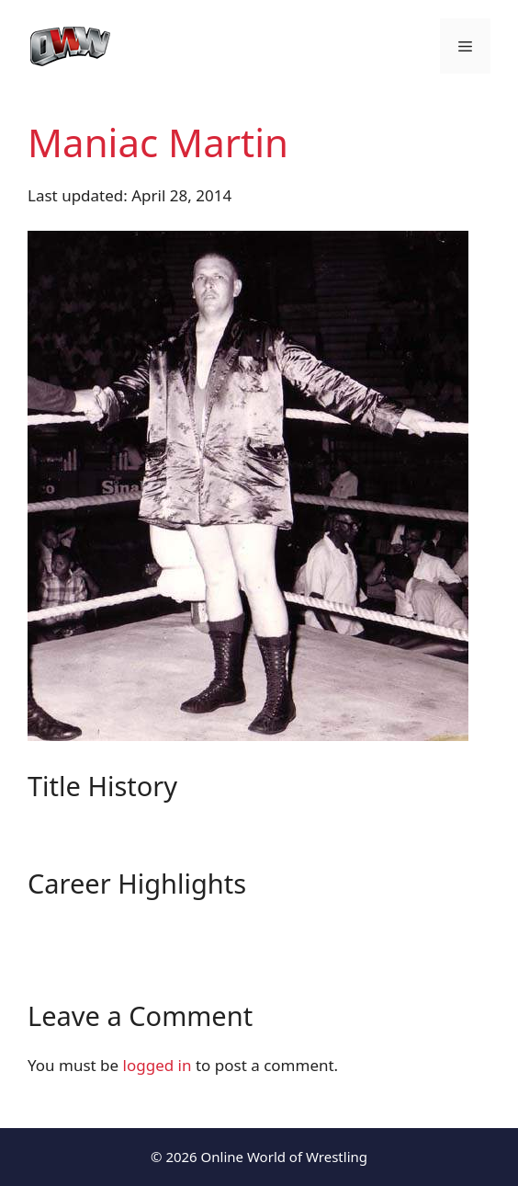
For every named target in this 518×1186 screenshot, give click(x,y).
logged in (157, 1065)
